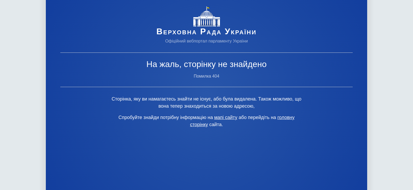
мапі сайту (225, 117)
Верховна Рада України (206, 31)
